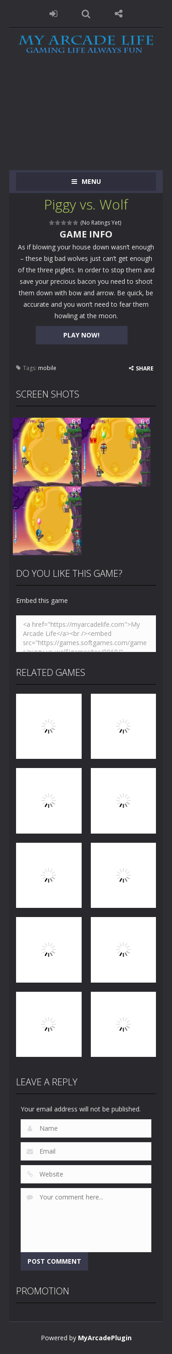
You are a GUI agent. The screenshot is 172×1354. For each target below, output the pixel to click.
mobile (47, 368)
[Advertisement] (86, 120)
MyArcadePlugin (105, 1337)
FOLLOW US (119, 14)
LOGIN (53, 14)
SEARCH (86, 14)
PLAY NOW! (81, 335)
